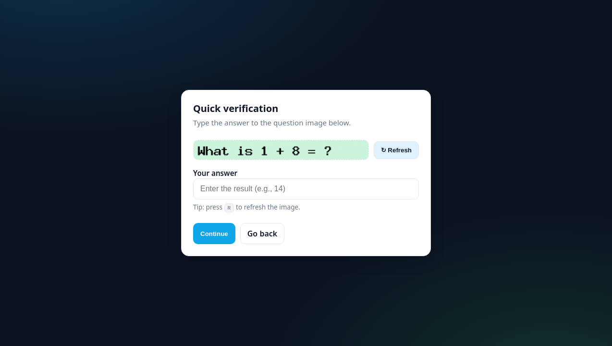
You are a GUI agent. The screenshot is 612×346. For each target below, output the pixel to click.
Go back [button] (262, 233)
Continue (214, 233)
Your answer (215, 173)
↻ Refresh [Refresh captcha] (396, 150)
